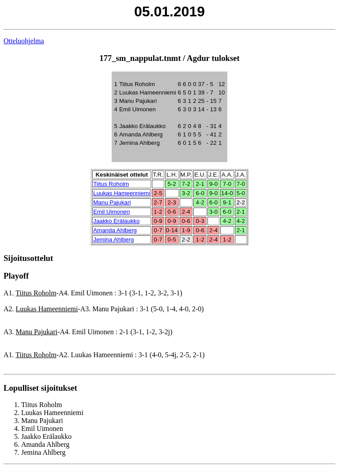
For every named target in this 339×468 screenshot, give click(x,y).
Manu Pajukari (112, 202)
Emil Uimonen (111, 211)
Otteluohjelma (24, 41)
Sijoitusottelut (28, 258)
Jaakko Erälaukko (116, 221)
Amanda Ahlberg (115, 230)
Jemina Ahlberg (113, 239)
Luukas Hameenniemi (121, 193)
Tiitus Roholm (111, 184)
